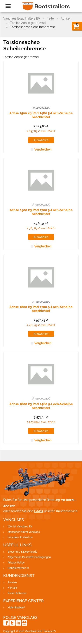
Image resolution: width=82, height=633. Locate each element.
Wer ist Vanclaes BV (20, 526)
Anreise (12, 582)
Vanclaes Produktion (20, 537)
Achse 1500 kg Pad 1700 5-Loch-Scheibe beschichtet (41, 211)
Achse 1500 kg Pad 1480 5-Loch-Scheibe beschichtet (41, 115)
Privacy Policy (16, 562)
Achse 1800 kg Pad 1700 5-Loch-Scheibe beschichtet (41, 308)
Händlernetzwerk (18, 568)
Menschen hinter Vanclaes (24, 532)
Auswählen (41, 140)
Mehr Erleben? (16, 607)
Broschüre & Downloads (22, 551)
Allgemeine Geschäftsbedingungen (29, 557)
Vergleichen (42, 149)
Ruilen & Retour (17, 593)
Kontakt (12, 587)
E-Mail (38, 511)
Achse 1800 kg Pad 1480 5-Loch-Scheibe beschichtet (41, 405)
